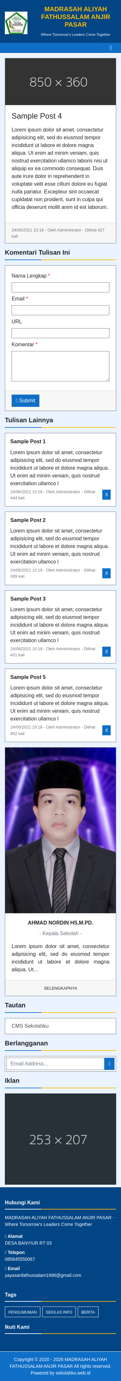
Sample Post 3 (27, 599)
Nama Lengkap (31, 276)
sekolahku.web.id (73, 1373)
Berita (88, 1312)
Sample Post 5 (27, 677)
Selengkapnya (60, 988)
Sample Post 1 (27, 441)
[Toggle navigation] (111, 48)
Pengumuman (22, 1312)
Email (20, 298)
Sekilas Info (59, 1312)
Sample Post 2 (27, 520)
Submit (25, 400)
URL (17, 321)
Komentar (24, 344)
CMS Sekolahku (30, 1026)
